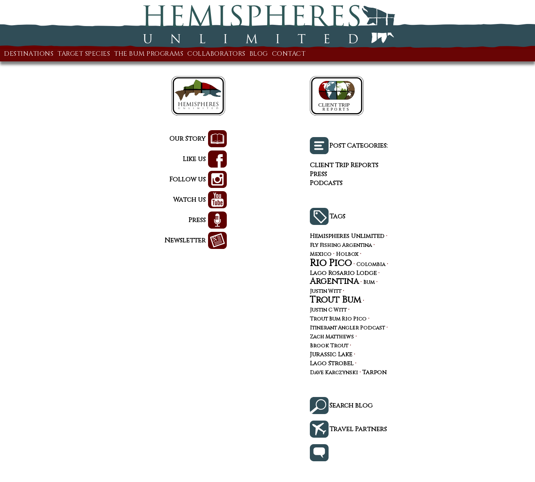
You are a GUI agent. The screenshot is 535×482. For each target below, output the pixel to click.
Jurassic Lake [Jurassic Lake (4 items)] (331, 355)
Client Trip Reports (344, 165)
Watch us (189, 199)
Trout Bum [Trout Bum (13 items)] (335, 299)
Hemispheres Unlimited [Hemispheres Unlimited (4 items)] (347, 236)
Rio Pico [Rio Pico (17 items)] (331, 263)
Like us (194, 159)
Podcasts (326, 183)
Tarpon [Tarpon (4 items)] (374, 372)
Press (197, 220)
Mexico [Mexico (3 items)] (320, 254)
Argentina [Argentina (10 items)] (334, 281)
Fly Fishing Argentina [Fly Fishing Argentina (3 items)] (341, 246)
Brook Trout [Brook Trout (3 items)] (329, 346)
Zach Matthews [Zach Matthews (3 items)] (332, 337)
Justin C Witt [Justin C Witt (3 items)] (328, 310)
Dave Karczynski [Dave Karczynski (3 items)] (334, 373)
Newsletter (185, 240)
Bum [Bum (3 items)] (369, 283)
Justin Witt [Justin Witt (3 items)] (325, 291)
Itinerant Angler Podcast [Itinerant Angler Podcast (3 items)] (347, 328)
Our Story (187, 138)
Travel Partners (358, 429)
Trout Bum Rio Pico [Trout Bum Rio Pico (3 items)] (338, 319)
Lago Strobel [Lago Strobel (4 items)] (331, 363)
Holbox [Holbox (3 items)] (347, 254)
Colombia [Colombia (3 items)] (370, 265)
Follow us (187, 179)
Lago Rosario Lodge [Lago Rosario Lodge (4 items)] (343, 273)
